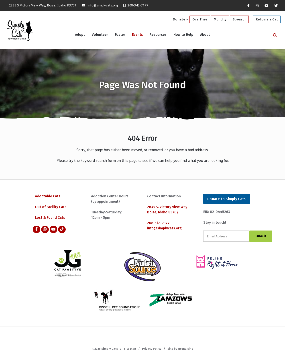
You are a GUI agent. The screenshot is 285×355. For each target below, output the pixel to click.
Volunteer (100, 35)
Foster (120, 35)
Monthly (218, 18)
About (205, 35)
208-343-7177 (134, 4)
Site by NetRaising (180, 348)
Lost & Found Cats (50, 217)
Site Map (130, 348)
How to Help (183, 35)
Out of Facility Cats (50, 207)
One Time (198, 18)
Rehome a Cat (267, 19)
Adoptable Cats (47, 196)
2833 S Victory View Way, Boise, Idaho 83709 (40, 4)
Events (137, 35)
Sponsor (239, 19)
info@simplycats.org (103, 5)
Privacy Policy (151, 348)
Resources (158, 35)
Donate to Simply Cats (226, 199)
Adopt (80, 35)
